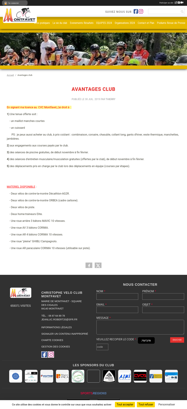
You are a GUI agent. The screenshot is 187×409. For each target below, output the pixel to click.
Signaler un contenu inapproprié (64, 333)
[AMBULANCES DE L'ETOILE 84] (171, 376)
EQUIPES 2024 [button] (104, 23)
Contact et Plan (146, 23)
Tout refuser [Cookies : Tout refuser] (146, 404)
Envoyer (177, 339)
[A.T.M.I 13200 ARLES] (124, 376)
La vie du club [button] (60, 23)
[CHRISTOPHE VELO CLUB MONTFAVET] (140, 376)
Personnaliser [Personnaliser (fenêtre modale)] (166, 404)
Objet (147, 304)
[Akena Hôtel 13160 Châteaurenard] (109, 376)
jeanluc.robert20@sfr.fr (59, 319)
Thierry (110, 99)
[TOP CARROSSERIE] (31, 376)
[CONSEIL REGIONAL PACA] (62, 376)
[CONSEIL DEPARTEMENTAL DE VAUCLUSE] (155, 376)
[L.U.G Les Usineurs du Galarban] (15, 376)
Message (103, 318)
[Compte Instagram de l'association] (141, 11)
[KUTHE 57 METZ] (46, 376)
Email (101, 304)
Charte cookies (52, 340)
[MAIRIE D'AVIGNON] (93, 376)
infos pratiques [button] (42, 23)
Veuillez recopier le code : (116, 339)
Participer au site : (171, 3)
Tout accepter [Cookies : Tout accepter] (125, 404)
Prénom (149, 291)
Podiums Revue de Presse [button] (171, 23)
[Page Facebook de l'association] (136, 11)
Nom (100, 291)
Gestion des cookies (55, 346)
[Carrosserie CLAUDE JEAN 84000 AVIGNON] (78, 376)
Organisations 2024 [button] (125, 23)
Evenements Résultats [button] (82, 23)
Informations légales (56, 327)
